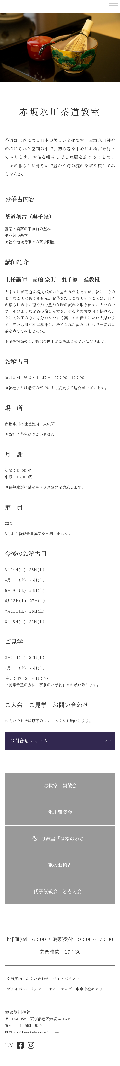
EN (9, 1045)
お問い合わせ (37, 978)
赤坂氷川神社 (26, 5)
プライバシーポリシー (26, 989)
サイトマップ (60, 989)
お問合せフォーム (29, 740)
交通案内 (14, 978)
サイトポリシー (66, 978)
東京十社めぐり (89, 989)
